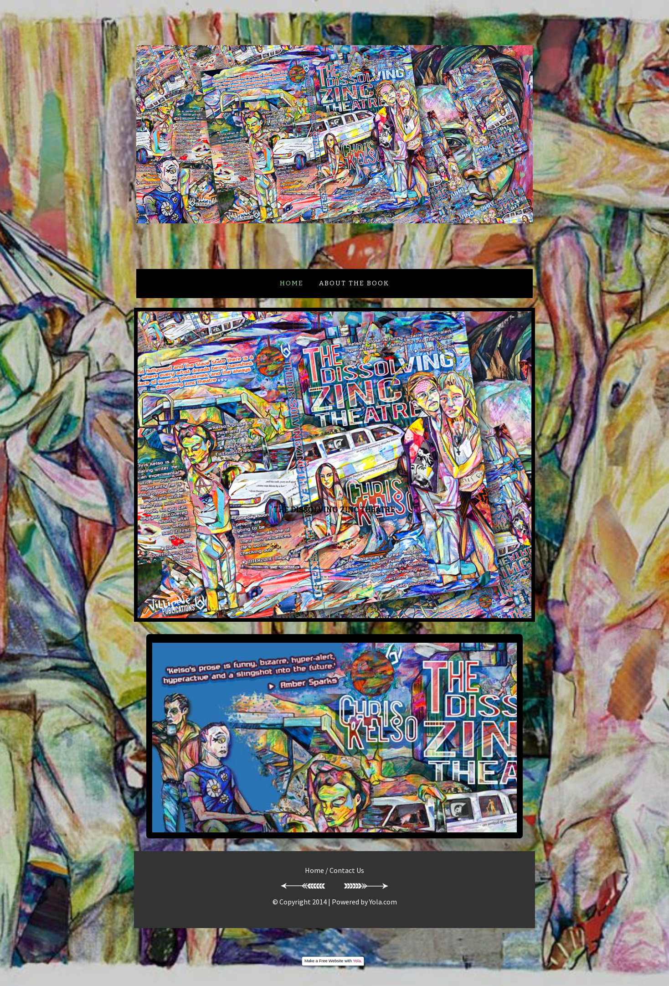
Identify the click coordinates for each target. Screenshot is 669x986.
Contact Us (346, 870)
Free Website (331, 961)
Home (292, 283)
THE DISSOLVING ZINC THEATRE (334, 510)
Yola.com (383, 901)
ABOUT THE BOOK (354, 283)
